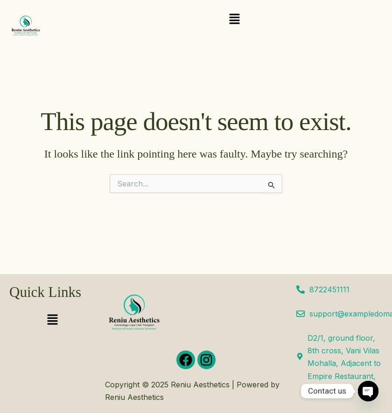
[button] (234, 19)
